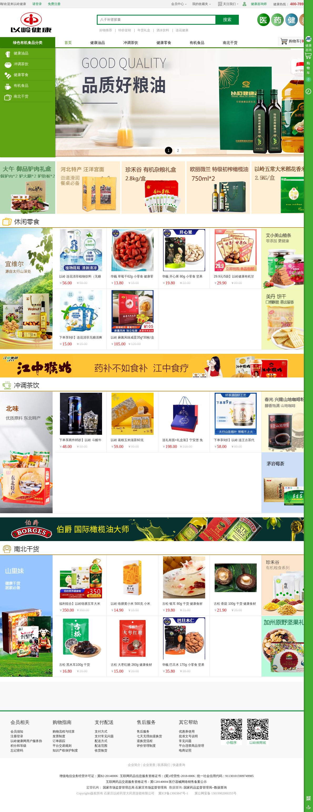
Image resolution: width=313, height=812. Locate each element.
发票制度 (59, 736)
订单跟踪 (59, 741)
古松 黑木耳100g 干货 (74, 665)
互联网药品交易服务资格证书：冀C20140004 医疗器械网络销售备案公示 (156, 782)
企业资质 (149, 765)
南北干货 (21, 96)
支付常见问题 (104, 736)
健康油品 (21, 53)
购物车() (297, 41)
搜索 (227, 19)
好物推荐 (105, 30)
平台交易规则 (62, 746)
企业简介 (134, 765)
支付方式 (101, 731)
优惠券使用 (187, 731)
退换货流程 (145, 741)
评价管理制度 (146, 746)
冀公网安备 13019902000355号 (215, 793)
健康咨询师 (259, 4)
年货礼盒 (144, 30)
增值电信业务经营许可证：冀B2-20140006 (88, 776)
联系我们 (164, 765)
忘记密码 (17, 750)
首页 (68, 43)
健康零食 (21, 75)
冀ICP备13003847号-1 (173, 793)
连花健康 (182, 30)
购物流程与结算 (64, 731)
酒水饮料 (162, 30)
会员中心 (177, 4)
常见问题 (185, 741)
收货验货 (101, 750)
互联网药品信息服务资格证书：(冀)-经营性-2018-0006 (157, 776)
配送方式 (101, 741)
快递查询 (179, 765)
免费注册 (54, 4)
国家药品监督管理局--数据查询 (205, 787)
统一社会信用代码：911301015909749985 (225, 776)
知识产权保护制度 (65, 750)
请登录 (37, 4)
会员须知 (17, 731)
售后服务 (143, 731)
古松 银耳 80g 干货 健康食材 (182, 604)
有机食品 (21, 86)
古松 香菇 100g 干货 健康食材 (235, 604)
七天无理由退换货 (149, 736)
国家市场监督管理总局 (118, 787)
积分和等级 (18, 746)
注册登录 (17, 736)
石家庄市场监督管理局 (151, 787)
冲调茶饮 (21, 64)
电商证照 (185, 750)
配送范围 (101, 746)
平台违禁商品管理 (191, 746)
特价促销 (124, 30)
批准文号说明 (188, 736)
